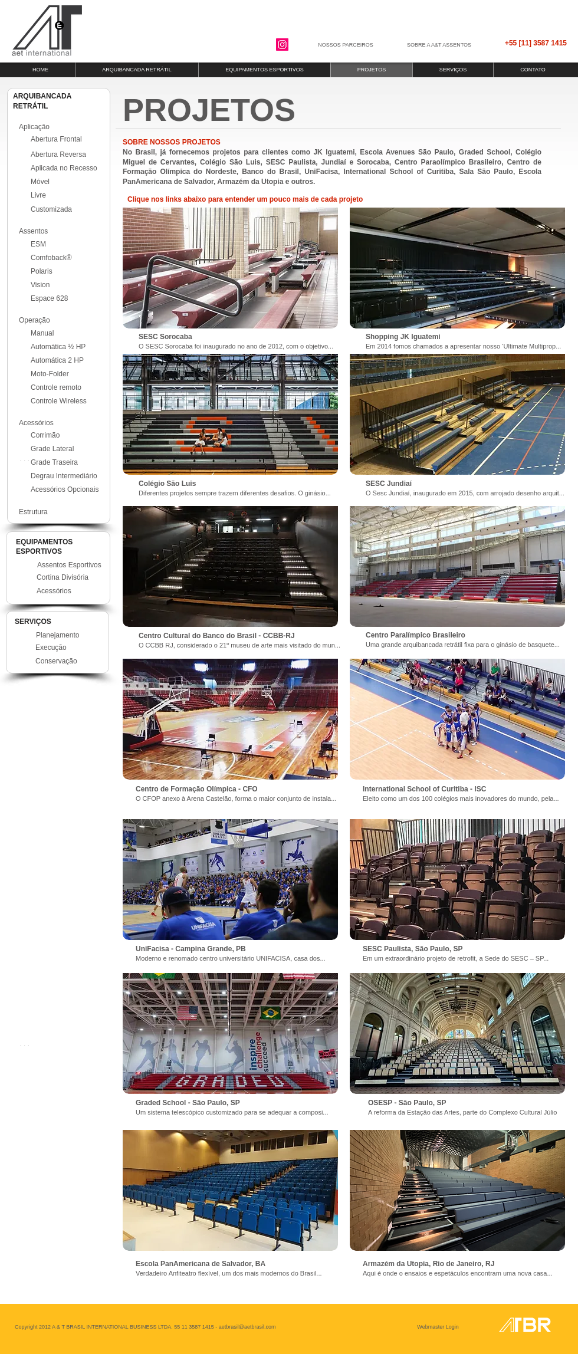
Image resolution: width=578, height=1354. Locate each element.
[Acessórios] (73, 591)
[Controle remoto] (67, 387)
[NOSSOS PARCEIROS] (345, 45)
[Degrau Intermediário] (70, 476)
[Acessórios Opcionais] (71, 490)
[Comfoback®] (67, 257)
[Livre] (67, 195)
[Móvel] (67, 181)
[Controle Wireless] (67, 401)
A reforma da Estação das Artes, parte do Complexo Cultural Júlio (462, 1112)
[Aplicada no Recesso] (70, 168)
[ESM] (67, 244)
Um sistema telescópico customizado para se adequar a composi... (232, 1112)
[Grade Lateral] (67, 449)
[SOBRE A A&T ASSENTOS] (439, 45)
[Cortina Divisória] (73, 577)
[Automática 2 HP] (67, 360)
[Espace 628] (67, 298)
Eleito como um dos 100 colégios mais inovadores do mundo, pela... (461, 798)
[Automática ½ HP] (67, 346)
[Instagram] (282, 44)
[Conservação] (72, 661)
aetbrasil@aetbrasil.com (247, 1327)
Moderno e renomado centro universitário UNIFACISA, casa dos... (231, 958)
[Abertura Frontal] (67, 139)
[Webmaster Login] (438, 1327)
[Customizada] (67, 209)
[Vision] (67, 285)
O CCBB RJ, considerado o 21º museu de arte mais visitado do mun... (239, 645)
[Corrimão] (67, 435)
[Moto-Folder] (67, 374)
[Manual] (67, 333)
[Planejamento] (73, 635)
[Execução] (72, 647)
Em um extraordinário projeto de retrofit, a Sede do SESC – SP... (456, 958)
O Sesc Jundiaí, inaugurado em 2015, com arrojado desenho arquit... (465, 493)
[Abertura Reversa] (67, 154)
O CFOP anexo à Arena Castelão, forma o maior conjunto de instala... (236, 798)
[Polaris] (67, 271)
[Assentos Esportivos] (74, 565)
